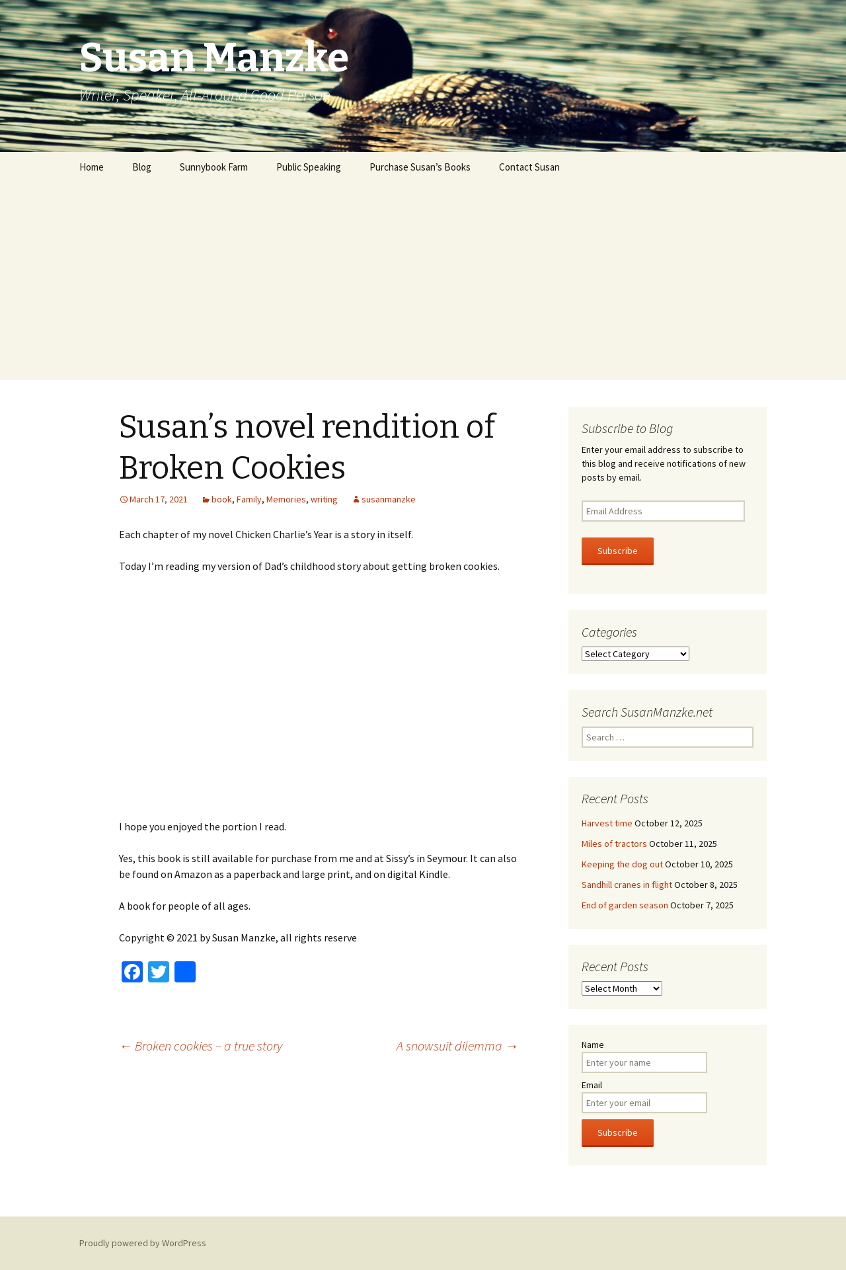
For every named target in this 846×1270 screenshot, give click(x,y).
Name (593, 1045)
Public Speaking (308, 167)
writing (324, 499)
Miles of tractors (614, 844)
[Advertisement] (423, 281)
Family (249, 499)
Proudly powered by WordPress (142, 1243)
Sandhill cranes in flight (627, 885)
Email (592, 1085)
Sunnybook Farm (214, 167)
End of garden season (625, 905)
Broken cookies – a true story (200, 1045)
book (222, 499)
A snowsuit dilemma (457, 1045)
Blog (141, 167)
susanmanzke (389, 499)
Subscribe (617, 551)
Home (91, 167)
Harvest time (607, 823)
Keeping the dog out (622, 864)
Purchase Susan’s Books (420, 167)
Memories (286, 499)
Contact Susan (529, 167)
